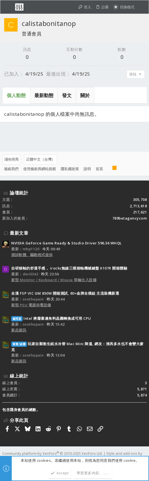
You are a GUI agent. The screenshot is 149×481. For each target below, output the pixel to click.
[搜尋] (141, 7)
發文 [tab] (67, 95)
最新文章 (19, 233)
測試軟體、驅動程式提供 (32, 254)
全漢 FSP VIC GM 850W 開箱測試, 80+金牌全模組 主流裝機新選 (65, 293)
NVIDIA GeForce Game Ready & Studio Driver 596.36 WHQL (66, 243)
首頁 (99, 168)
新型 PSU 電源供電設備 (31, 304)
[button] (8, 7)
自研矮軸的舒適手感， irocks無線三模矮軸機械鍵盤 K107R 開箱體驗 (69, 268)
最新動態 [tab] (43, 95)
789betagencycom (129, 218)
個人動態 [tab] (16, 95)
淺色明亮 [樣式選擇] (11, 159)
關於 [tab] (85, 95)
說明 (87, 168)
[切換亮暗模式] (124, 7)
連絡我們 (11, 168)
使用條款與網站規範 (39, 168)
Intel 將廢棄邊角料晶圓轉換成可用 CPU (51, 318)
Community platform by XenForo (52, 453)
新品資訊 (18, 330)
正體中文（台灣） (40, 159)
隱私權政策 (70, 168)
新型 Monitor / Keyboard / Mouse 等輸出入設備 (53, 279)
